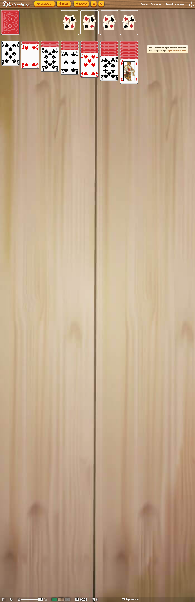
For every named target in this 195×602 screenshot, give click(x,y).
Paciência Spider (157, 3)
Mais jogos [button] (179, 3)
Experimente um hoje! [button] (176, 50)
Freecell (169, 3)
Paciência (144, 3)
